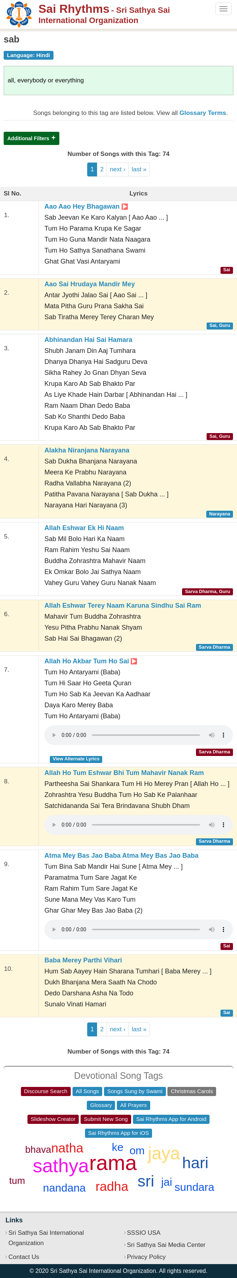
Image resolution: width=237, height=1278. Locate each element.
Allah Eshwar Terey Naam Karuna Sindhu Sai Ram (122, 605)
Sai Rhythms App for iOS (118, 1133)
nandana (64, 1188)
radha (112, 1186)
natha (67, 1148)
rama (113, 1162)
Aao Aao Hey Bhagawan (85, 206)
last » (139, 169)
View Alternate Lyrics (76, 758)
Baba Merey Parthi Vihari (83, 960)
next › (118, 169)
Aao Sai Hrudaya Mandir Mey (89, 284)
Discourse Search (45, 1091)
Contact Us (23, 1256)
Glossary (101, 1105)
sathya (61, 1165)
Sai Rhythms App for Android (171, 1119)
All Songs (87, 1091)
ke (117, 1147)
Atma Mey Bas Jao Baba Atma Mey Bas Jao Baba (121, 855)
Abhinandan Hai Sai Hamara (88, 339)
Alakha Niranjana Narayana (86, 450)
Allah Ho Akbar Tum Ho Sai (90, 661)
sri (146, 1181)
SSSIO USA (144, 1232)
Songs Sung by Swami (135, 1091)
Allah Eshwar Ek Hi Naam (84, 528)
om (137, 1150)
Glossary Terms (202, 112)
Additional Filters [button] (28, 138)
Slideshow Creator (53, 1119)
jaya (164, 1153)
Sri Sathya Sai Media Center (166, 1244)
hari (195, 1162)
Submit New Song (106, 1119)
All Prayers (133, 1105)
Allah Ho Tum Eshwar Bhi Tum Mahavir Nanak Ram (124, 772)
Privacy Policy (146, 1256)
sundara (194, 1187)
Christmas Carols (192, 1091)
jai (166, 1182)
